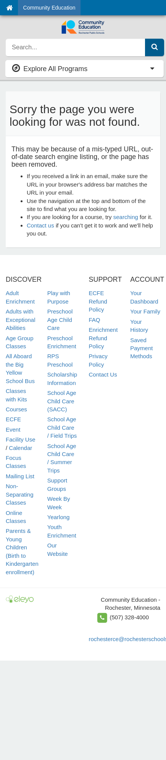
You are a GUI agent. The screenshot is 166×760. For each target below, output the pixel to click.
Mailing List (20, 476)
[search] (75, 47)
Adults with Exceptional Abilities (20, 319)
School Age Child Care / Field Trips (62, 427)
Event (13, 429)
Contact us (40, 225)
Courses (16, 409)
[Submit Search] (154, 47)
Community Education (49, 8)
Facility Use (20, 439)
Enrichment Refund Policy (103, 337)
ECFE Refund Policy (98, 301)
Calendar (20, 448)
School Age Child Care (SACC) (61, 401)
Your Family (145, 311)
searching (125, 217)
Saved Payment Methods (141, 348)
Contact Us (103, 374)
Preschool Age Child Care (60, 319)
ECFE (13, 419)
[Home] (9, 7)
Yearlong (58, 517)
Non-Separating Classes (20, 494)
